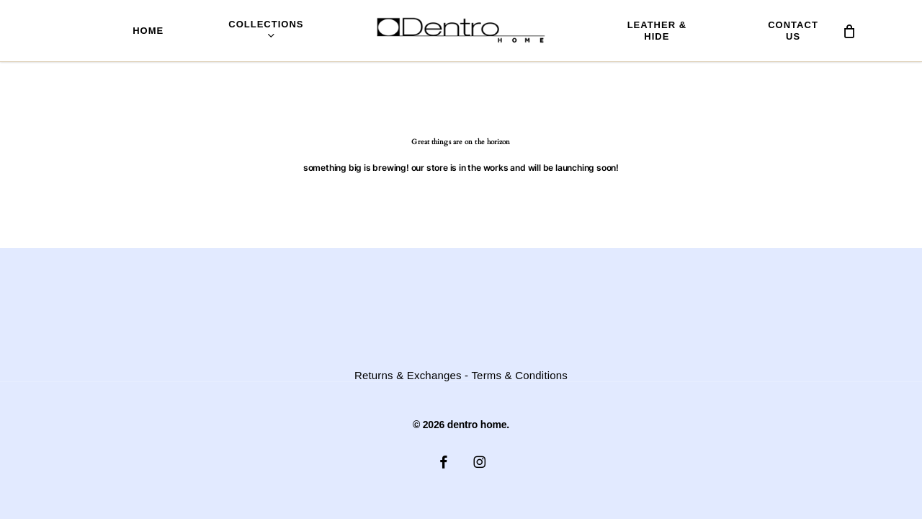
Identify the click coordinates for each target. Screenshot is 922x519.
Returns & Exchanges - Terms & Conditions (461, 375)
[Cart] (849, 31)
